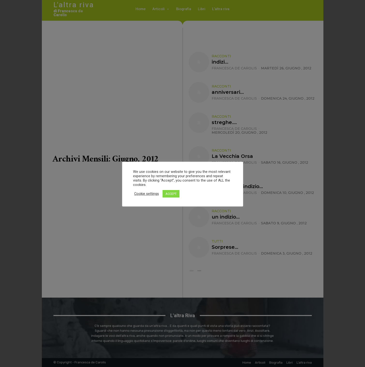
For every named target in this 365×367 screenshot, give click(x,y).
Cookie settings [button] (146, 193)
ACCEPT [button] (171, 194)
